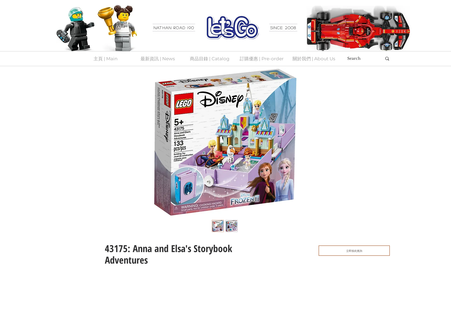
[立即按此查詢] (354, 250)
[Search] (360, 59)
